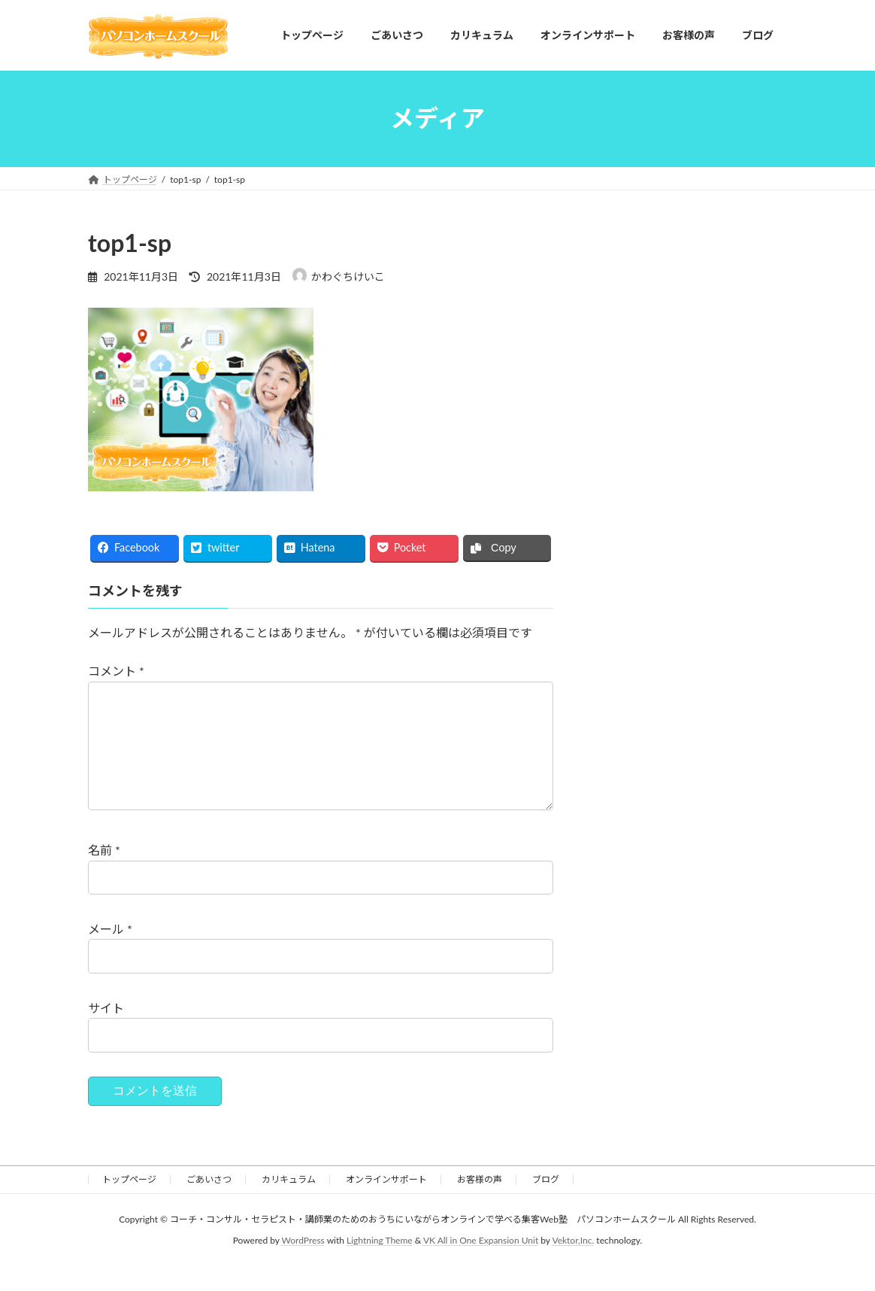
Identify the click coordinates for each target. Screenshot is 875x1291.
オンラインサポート (386, 1203)
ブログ (545, 1203)
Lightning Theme (380, 1265)
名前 (104, 874)
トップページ (129, 1203)
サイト (106, 1031)
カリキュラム (289, 1203)
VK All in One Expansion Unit (480, 1265)
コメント (116, 671)
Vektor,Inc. (573, 1265)
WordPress (303, 1265)
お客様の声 (479, 1203)
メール (110, 953)
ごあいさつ (209, 1203)
